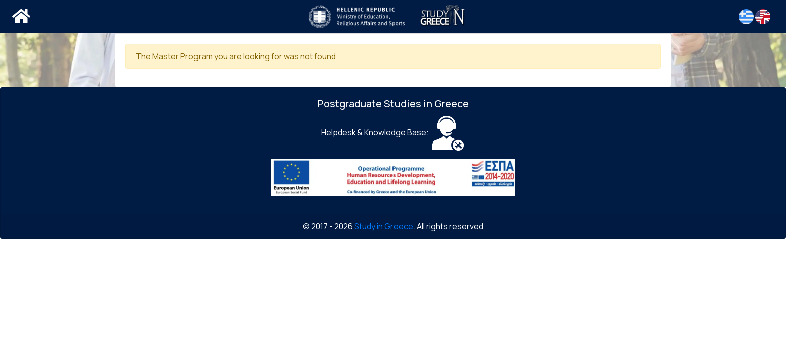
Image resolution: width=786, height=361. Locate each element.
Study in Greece (383, 226)
